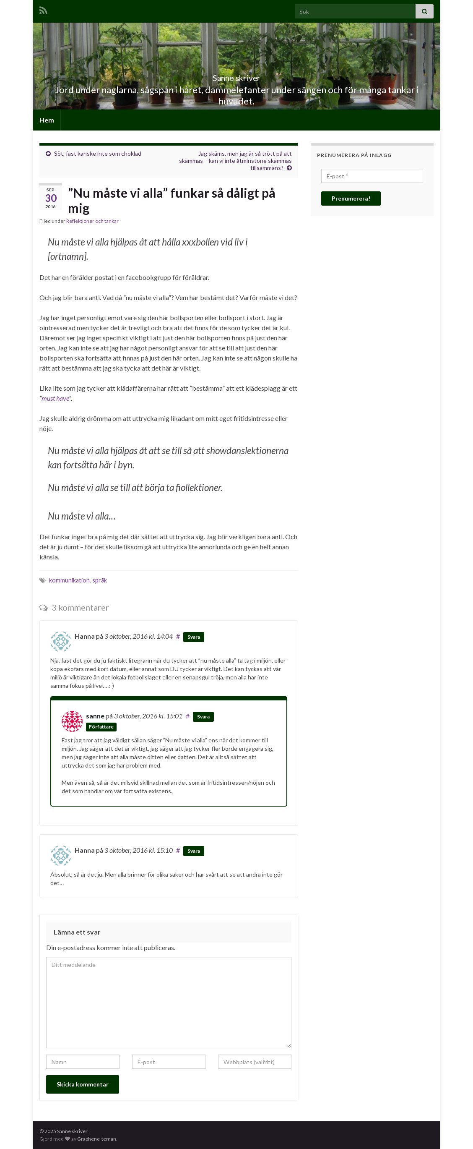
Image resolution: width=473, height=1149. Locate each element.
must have (55, 398)
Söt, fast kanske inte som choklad (97, 153)
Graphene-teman (96, 1139)
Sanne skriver (236, 76)
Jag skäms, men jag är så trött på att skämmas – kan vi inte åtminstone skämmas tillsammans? (235, 160)
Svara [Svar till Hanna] (193, 637)
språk (99, 580)
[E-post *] (372, 176)
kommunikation (69, 580)
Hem (46, 120)
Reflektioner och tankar (92, 221)
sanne (95, 716)
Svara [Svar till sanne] (203, 716)
